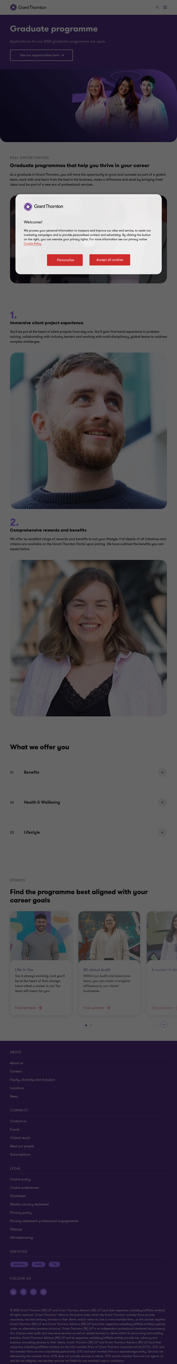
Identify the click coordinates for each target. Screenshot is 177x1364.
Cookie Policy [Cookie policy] (32, 244)
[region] (88, 234)
